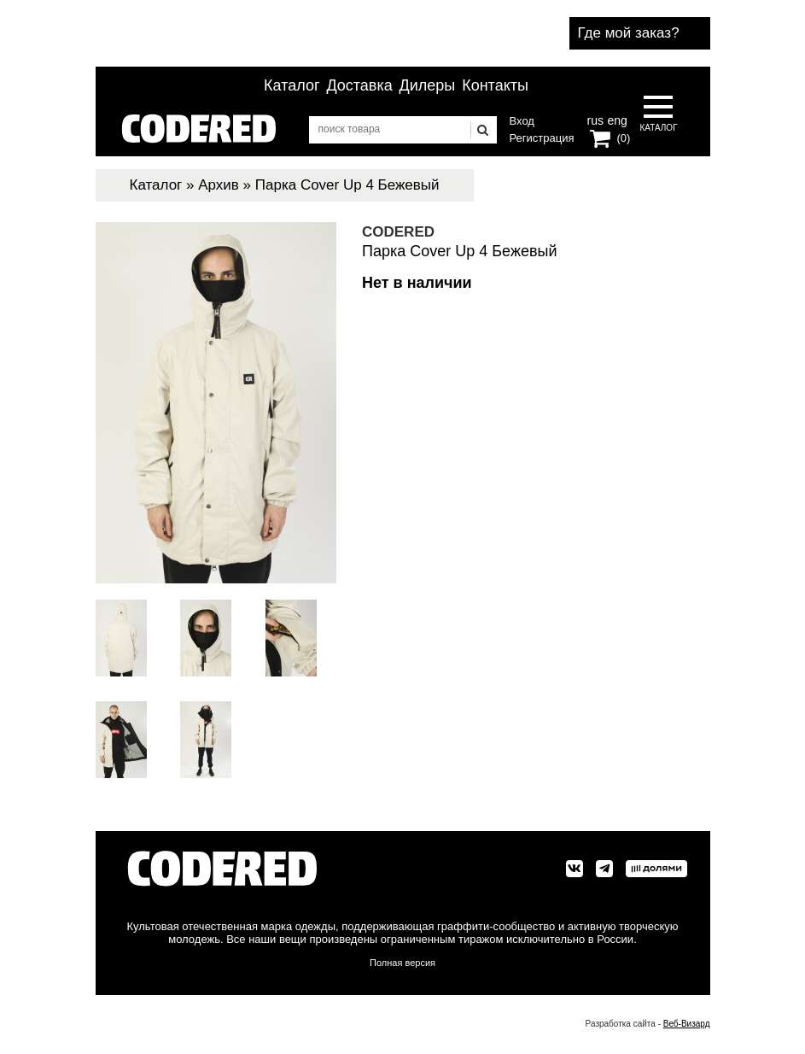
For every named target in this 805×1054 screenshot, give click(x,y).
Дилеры (428, 85)
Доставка (359, 85)
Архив (218, 185)
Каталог (291, 85)
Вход (522, 120)
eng (615, 119)
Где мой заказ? (629, 33)
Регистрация (542, 138)
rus (595, 119)
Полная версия (402, 962)
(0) (624, 138)
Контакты (495, 85)
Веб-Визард (686, 1023)
